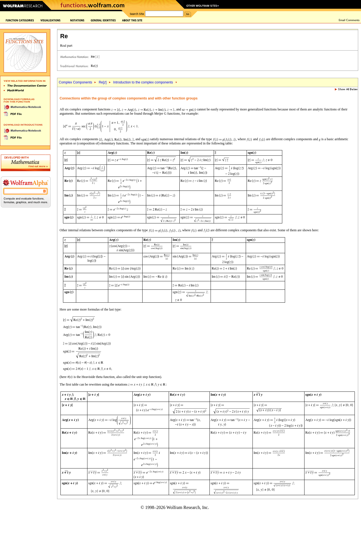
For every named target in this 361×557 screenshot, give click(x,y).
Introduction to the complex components (143, 82)
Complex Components (75, 82)
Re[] (103, 82)
